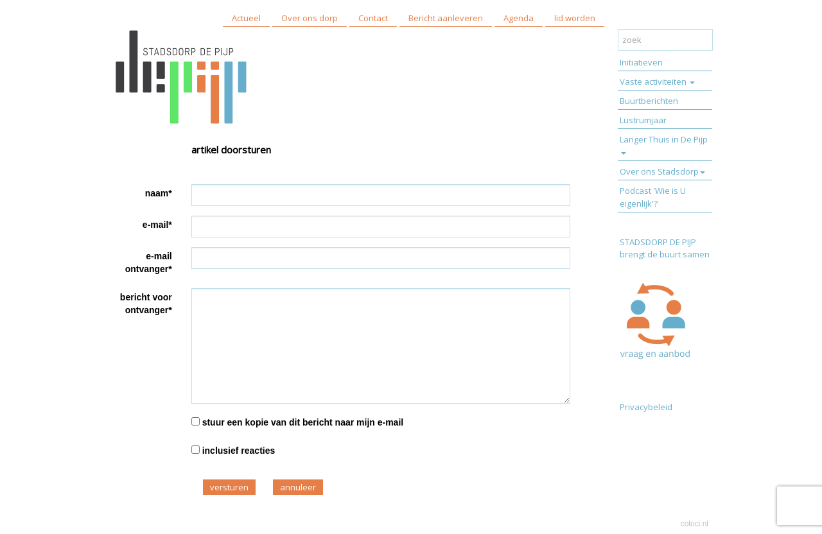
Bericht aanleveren (445, 18)
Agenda (518, 18)
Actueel (246, 18)
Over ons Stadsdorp (662, 171)
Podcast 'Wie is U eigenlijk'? (653, 197)
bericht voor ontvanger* (146, 303)
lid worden (574, 18)
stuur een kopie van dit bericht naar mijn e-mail (303, 422)
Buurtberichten (649, 101)
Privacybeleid (646, 407)
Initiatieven (641, 62)
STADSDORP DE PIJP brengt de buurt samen (666, 248)
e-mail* (157, 225)
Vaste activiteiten (657, 81)
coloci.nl (694, 523)
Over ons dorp (309, 18)
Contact (373, 18)
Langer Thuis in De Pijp (664, 144)
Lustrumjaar (643, 120)
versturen (229, 487)
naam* (158, 193)
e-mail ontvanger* (148, 262)
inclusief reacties (238, 450)
